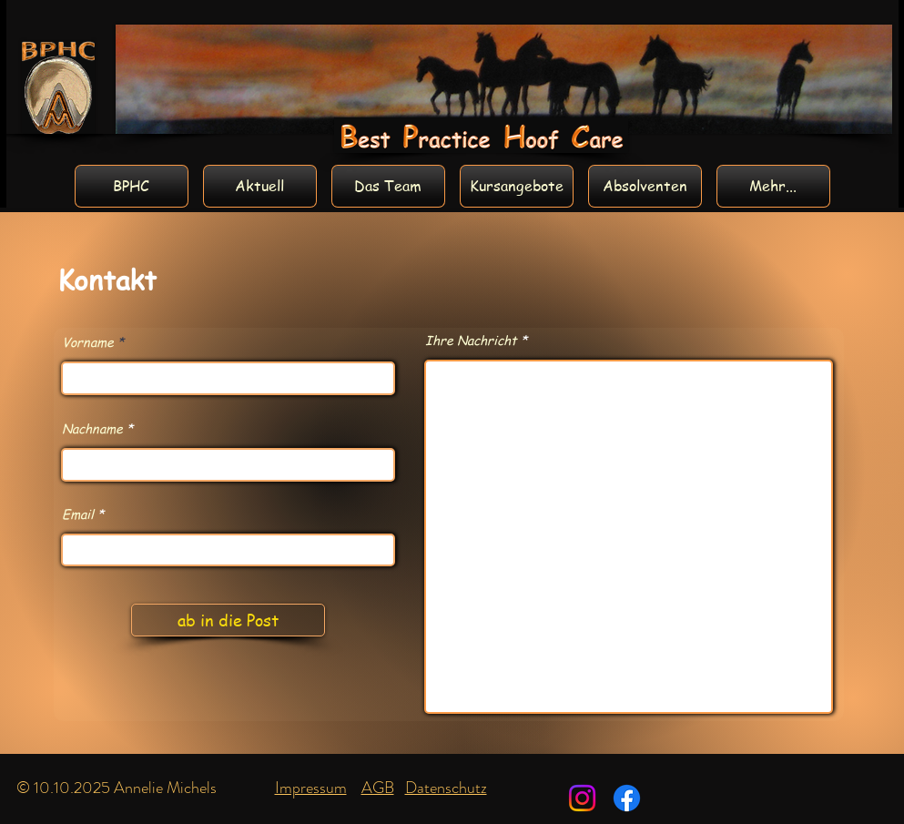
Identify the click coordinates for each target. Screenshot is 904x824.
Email (78, 513)
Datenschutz (446, 787)
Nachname (92, 428)
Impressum (311, 787)
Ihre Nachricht (471, 339)
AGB (377, 787)
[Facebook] (627, 798)
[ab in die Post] (228, 620)
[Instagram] (582, 798)
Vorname (88, 341)
